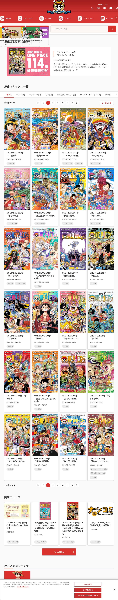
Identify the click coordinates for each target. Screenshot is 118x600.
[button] (116, 95)
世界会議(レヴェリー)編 (66, 95)
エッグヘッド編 (35, 95)
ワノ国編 (49, 95)
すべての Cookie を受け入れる (88, 595)
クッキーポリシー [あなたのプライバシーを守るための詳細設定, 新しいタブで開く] (23, 587)
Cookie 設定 (88, 584)
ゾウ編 (107, 95)
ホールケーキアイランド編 (90, 95)
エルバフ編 (20, 95)
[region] (59, 589)
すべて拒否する (88, 590)
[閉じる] (114, 589)
